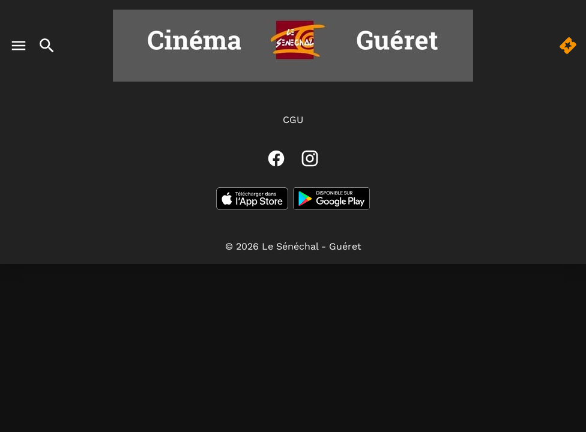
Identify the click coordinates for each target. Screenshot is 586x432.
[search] (46, 45)
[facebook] (276, 158)
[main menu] (19, 46)
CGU (293, 119)
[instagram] (309, 158)
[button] (568, 45)
